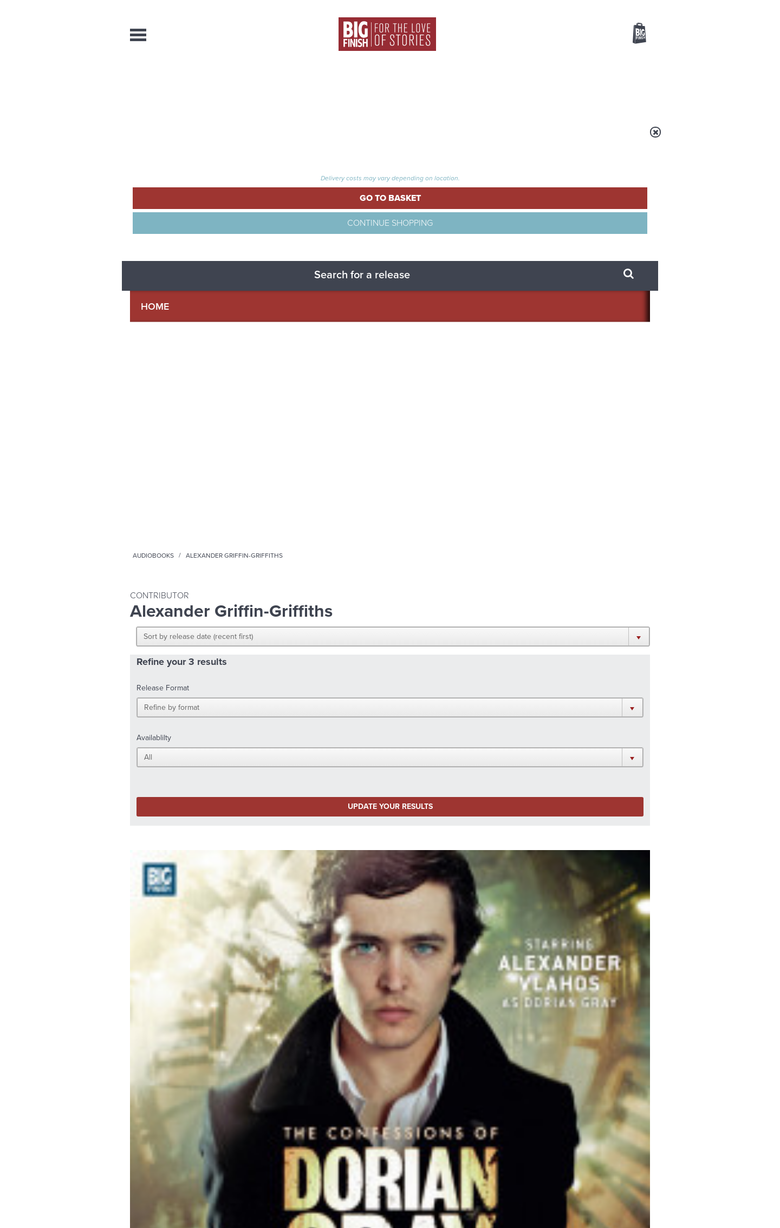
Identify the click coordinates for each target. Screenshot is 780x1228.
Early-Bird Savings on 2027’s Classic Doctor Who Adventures (297, 854)
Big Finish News (180, 817)
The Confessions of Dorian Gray (177, 471)
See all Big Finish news (595, 819)
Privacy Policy (153, 761)
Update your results (300, 299)
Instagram (500, 713)
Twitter (469, 713)
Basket (633, 34)
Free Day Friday (265, 946)
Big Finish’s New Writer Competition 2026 (556, 846)
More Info (188, 576)
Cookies (314, 1199)
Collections (277, 87)
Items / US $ (582, 35)
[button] (443, 211)
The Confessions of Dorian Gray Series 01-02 (186, 487)
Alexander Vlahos (180, 505)
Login (590, 7)
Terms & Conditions (359, 1199)
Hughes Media (186, 1212)
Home (193, 139)
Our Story (636, 1108)
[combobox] (552, 62)
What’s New (364, 87)
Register (624, 7)
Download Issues (625, 1127)
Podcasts (497, 87)
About (564, 87)
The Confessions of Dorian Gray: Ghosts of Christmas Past (320, 492)
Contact (627, 87)
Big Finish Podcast (509, 723)
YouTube (534, 713)
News (434, 87)
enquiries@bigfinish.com (411, 1117)
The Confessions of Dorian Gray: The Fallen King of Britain (454, 492)
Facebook (437, 713)
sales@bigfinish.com (312, 1117)
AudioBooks (188, 87)
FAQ (643, 1117)
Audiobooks (235, 139)
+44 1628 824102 (323, 1107)
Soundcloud (580, 713)
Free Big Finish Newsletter (12, 242)
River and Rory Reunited (559, 946)
